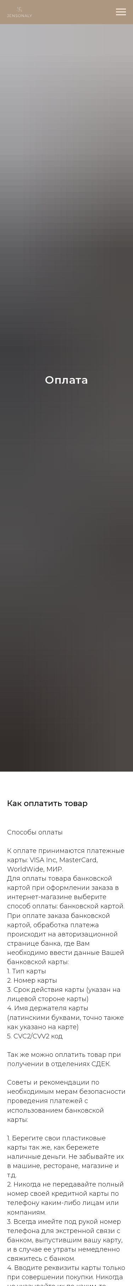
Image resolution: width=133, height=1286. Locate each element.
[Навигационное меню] (121, 12)
